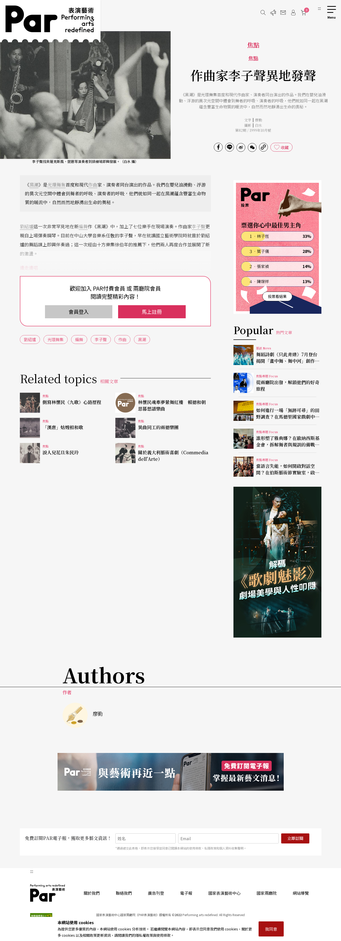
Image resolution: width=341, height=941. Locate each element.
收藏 (285, 147)
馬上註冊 (152, 311)
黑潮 (33, 184)
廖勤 (258, 119)
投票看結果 (277, 296)
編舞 (83, 226)
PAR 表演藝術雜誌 (47, 893)
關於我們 (92, 893)
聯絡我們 (124, 893)
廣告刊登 (156, 893)
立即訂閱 (295, 838)
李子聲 (198, 226)
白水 (258, 125)
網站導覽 (301, 893)
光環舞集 (56, 184)
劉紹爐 (26, 226)
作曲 (92, 184)
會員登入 (79, 311)
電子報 (186, 893)
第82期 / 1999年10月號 (253, 130)
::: (319, 8)
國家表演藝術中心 (224, 893)
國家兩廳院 (267, 893)
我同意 (271, 929)
